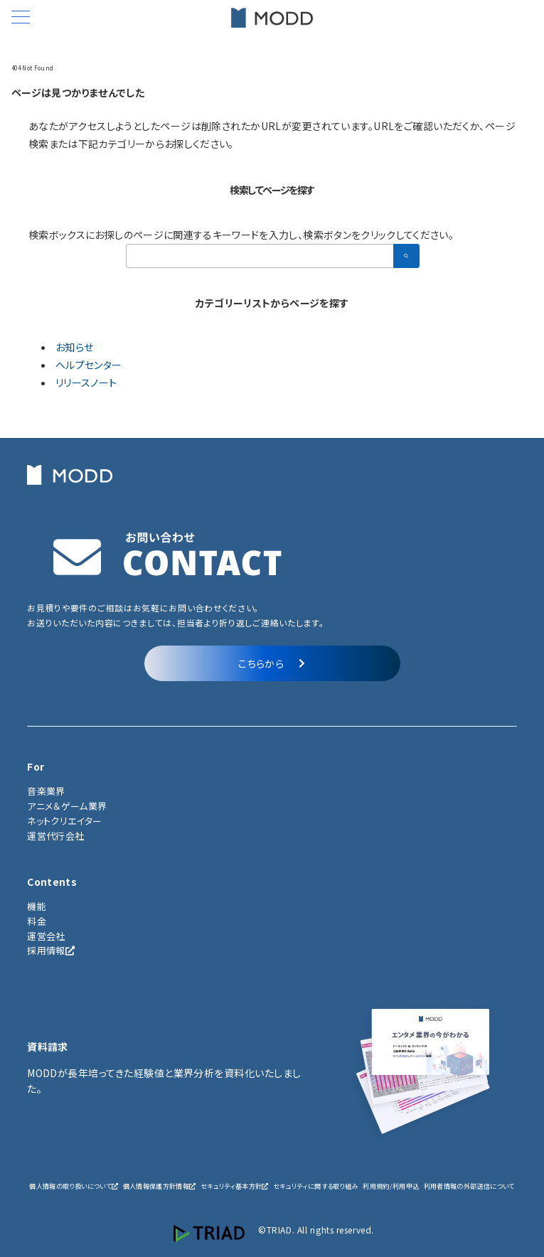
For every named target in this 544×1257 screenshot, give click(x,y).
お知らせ (74, 347)
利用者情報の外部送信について (469, 1186)
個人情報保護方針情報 (159, 1186)
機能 (36, 906)
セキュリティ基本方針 (235, 1186)
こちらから (271, 663)
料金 (36, 921)
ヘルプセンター (88, 365)
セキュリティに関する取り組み (315, 1186)
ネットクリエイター (64, 821)
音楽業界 (46, 791)
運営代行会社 (55, 836)
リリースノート (86, 382)
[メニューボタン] (20, 18)
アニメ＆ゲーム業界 (67, 806)
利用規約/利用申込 (391, 1186)
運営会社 (46, 936)
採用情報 (51, 950)
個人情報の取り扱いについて (73, 1186)
